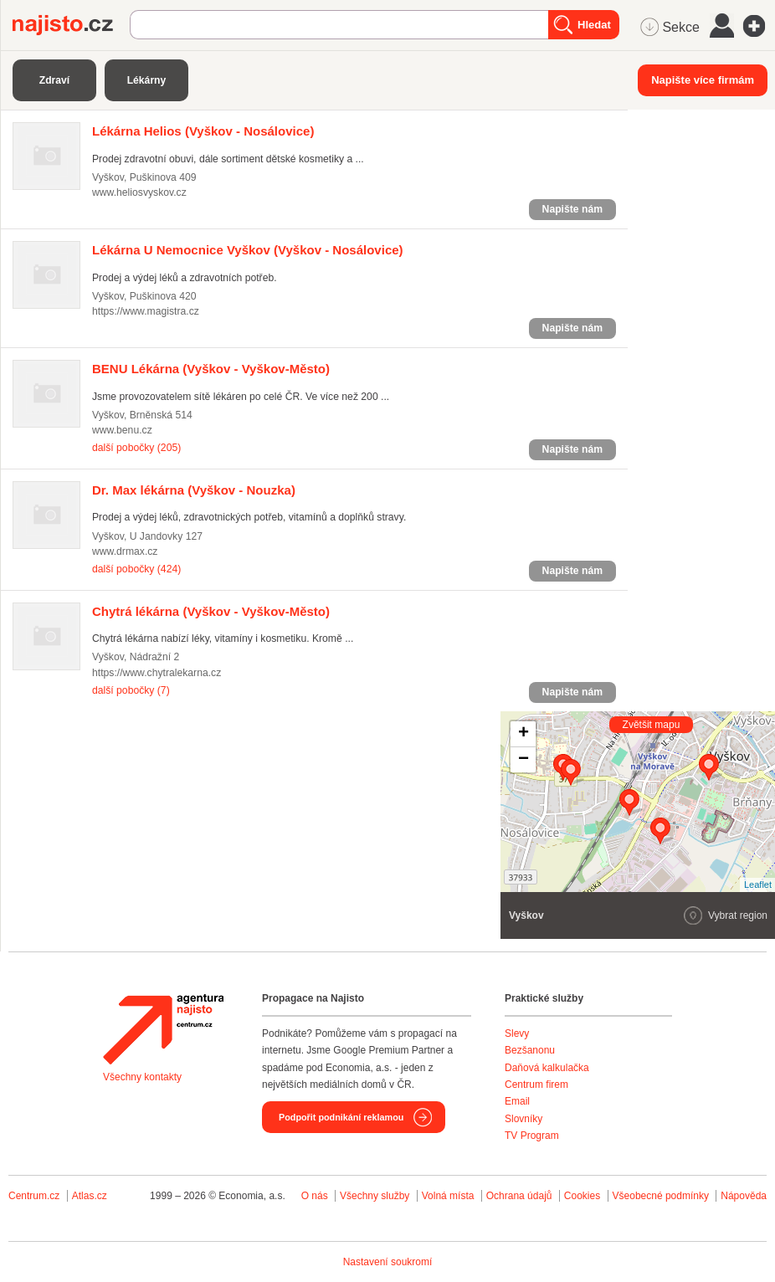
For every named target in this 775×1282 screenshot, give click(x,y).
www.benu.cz (122, 430)
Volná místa (448, 1196)
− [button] (523, 759)
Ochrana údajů (519, 1196)
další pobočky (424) (136, 569)
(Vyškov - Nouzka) (193, 490)
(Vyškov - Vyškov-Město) (211, 369)
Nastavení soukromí (388, 1262)
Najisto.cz (71, 25)
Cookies (582, 1196)
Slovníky (523, 1119)
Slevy (517, 1033)
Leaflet (758, 884)
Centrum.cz (33, 1196)
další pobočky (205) (136, 448)
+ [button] (523, 733)
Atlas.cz (89, 1196)
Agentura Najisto (163, 1029)
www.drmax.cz (124, 551)
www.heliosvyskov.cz (139, 192)
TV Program (532, 1135)
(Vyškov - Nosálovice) (203, 131)
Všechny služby (376, 1196)
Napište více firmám (702, 80)
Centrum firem (536, 1084)
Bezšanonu (530, 1050)
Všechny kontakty (142, 1077)
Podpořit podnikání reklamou (341, 1117)
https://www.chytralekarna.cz (156, 673)
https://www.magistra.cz (145, 311)
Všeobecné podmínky (661, 1196)
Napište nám (572, 209)
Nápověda (744, 1196)
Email (517, 1101)
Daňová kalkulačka (547, 1068)
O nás (314, 1196)
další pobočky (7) (131, 690)
